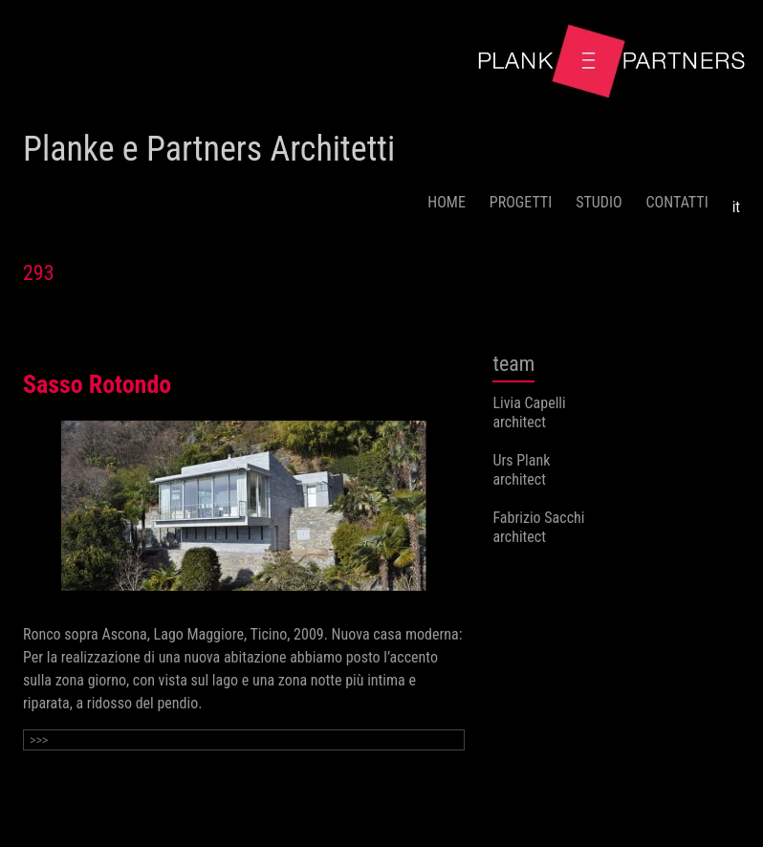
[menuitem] (736, 200)
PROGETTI (521, 202)
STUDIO (598, 202)
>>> (39, 740)
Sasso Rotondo (97, 384)
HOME (446, 202)
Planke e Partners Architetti (209, 149)
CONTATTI (677, 202)
